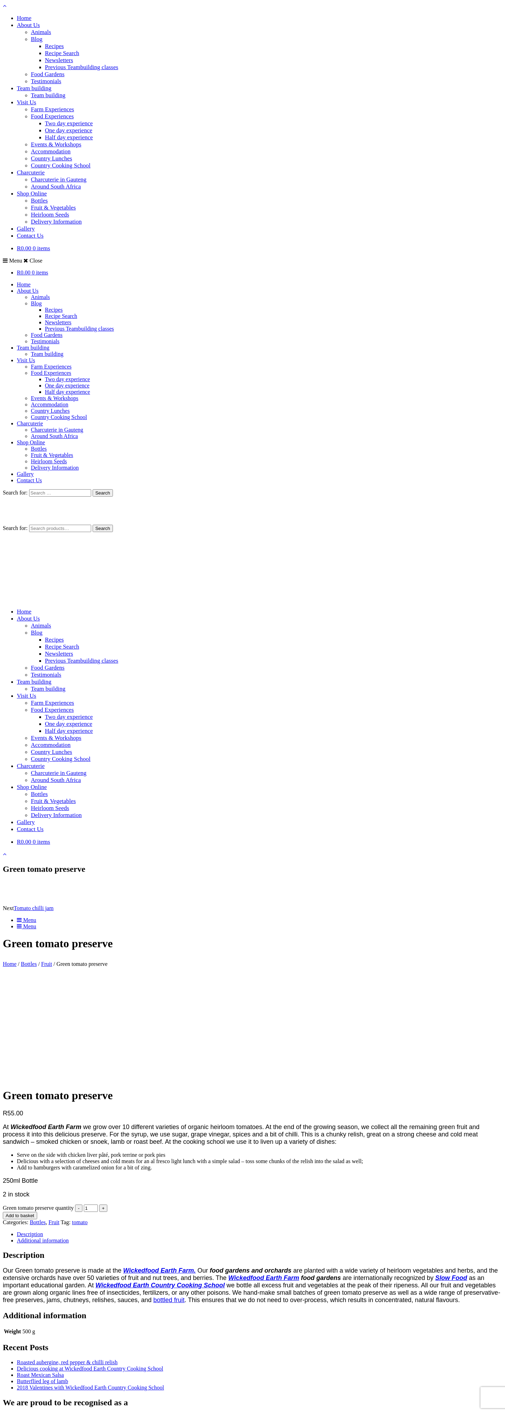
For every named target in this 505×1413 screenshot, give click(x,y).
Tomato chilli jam (34, 908)
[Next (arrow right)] (12, 1409)
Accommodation (50, 151)
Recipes (54, 46)
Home (24, 18)
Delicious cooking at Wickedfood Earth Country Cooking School (90, 1260)
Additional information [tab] (43, 1132)
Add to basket (20, 1107)
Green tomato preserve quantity (38, 1100)
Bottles (39, 200)
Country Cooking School (60, 165)
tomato (79, 1114)
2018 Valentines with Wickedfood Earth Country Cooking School (90, 1279)
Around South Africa (56, 186)
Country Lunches (51, 158)
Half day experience (69, 137)
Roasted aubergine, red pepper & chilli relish (67, 1254)
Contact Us (30, 235)
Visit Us (26, 102)
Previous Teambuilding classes (81, 67)
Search (102, 528)
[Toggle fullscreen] (12, 1402)
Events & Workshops (56, 144)
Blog (36, 39)
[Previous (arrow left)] (5, 1409)
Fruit (46, 964)
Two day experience (69, 123)
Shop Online (32, 193)
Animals (41, 32)
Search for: (15, 528)
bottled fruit (168, 1191)
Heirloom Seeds (50, 214)
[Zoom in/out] (5, 1402)
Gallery (26, 228)
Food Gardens (48, 74)
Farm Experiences (52, 109)
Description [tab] (30, 1126)
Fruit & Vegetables (53, 207)
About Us (28, 25)
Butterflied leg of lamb (42, 1273)
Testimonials (46, 81)
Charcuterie (31, 172)
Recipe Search (62, 53)
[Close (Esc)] (26, 1402)
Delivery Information (56, 221)
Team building (34, 88)
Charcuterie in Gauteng (59, 179)
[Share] (19, 1402)
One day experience (68, 130)
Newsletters (59, 60)
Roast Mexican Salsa (40, 1267)
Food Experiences (52, 116)
